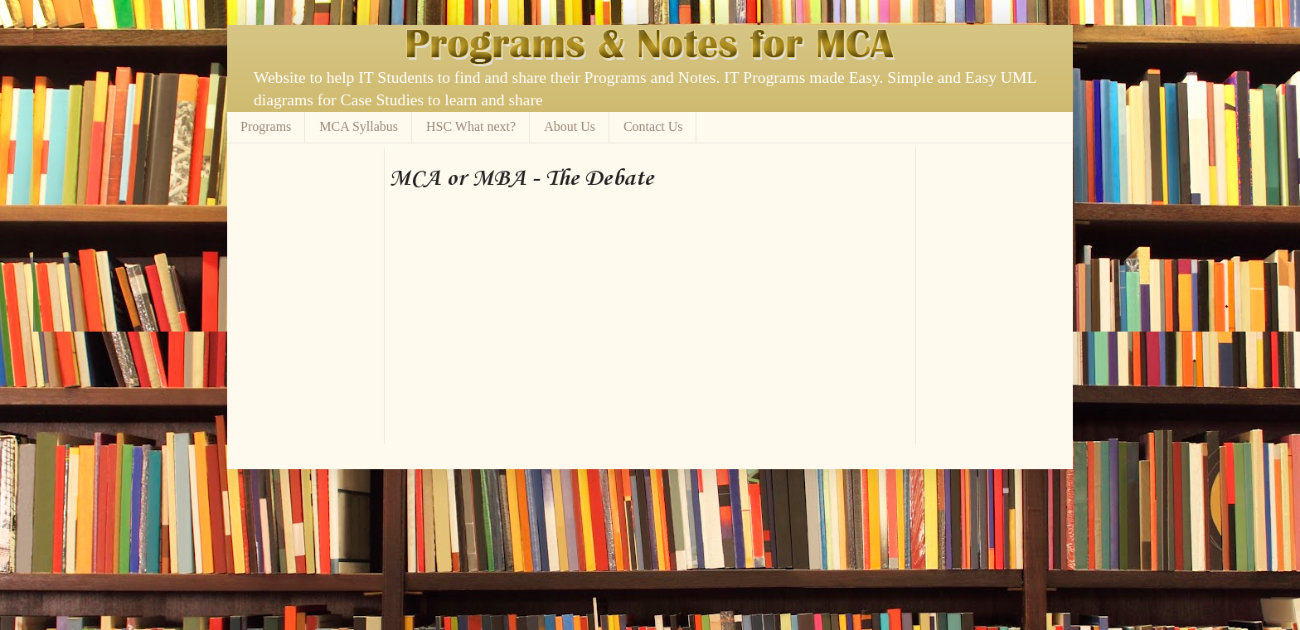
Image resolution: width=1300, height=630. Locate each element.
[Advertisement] (583, 154)
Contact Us (653, 126)
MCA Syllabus (358, 126)
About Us (569, 126)
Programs (265, 126)
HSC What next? (471, 126)
